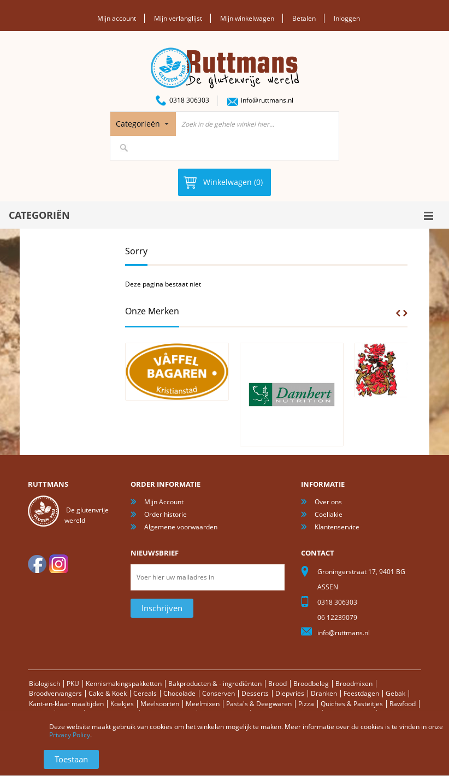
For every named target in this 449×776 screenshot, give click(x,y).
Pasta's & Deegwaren (259, 703)
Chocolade (179, 693)
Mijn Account (164, 501)
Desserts (255, 693)
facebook (37, 563)
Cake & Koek (107, 693)
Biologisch (44, 683)
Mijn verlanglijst (178, 18)
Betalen (304, 18)
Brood (277, 683)
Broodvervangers (55, 693)
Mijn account (116, 18)
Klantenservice (337, 527)
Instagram (58, 563)
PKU (73, 683)
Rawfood (402, 703)
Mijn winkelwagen (247, 18)
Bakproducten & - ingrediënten (215, 683)
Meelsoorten (159, 703)
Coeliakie (328, 514)
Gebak (395, 693)
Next (405, 313)
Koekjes (122, 703)
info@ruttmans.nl (267, 100)
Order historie (165, 514)
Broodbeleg (311, 683)
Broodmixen (354, 683)
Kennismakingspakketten (124, 683)
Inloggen (347, 18)
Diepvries (289, 693)
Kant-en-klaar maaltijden (66, 703)
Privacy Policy (69, 734)
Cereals (145, 693)
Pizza (306, 703)
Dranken (324, 693)
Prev (398, 313)
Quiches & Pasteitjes (352, 703)
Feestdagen (361, 693)
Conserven (218, 693)
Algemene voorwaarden (180, 527)
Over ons (328, 501)
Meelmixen (203, 703)
